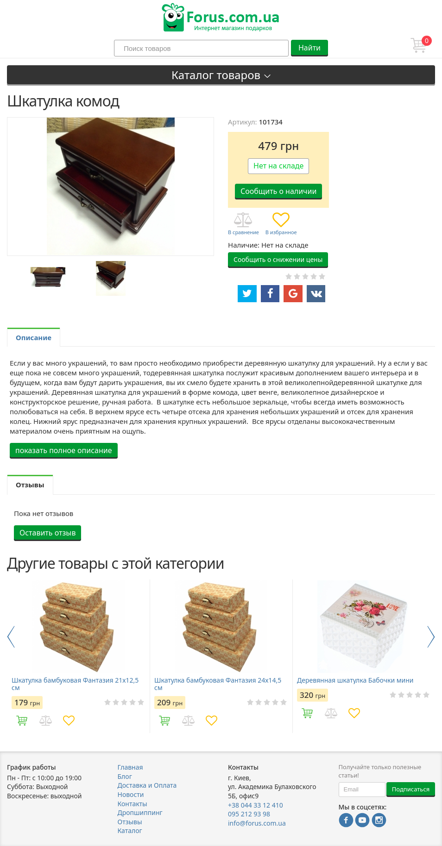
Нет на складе (278, 166)
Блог (125, 776)
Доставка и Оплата (147, 785)
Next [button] (431, 637)
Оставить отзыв (47, 533)
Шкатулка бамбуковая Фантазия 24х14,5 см (217, 684)
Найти (309, 48)
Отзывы (130, 821)
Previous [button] (11, 637)
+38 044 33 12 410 (255, 805)
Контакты (132, 803)
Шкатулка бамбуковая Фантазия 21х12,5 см (75, 684)
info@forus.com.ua (257, 823)
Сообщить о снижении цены (278, 259)
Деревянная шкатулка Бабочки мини (355, 680)
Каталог (130, 830)
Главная (130, 767)
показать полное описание (63, 450)
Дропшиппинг (140, 812)
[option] (47, 278)
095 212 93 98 (249, 813)
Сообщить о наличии (278, 191)
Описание (33, 337)
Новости (131, 794)
